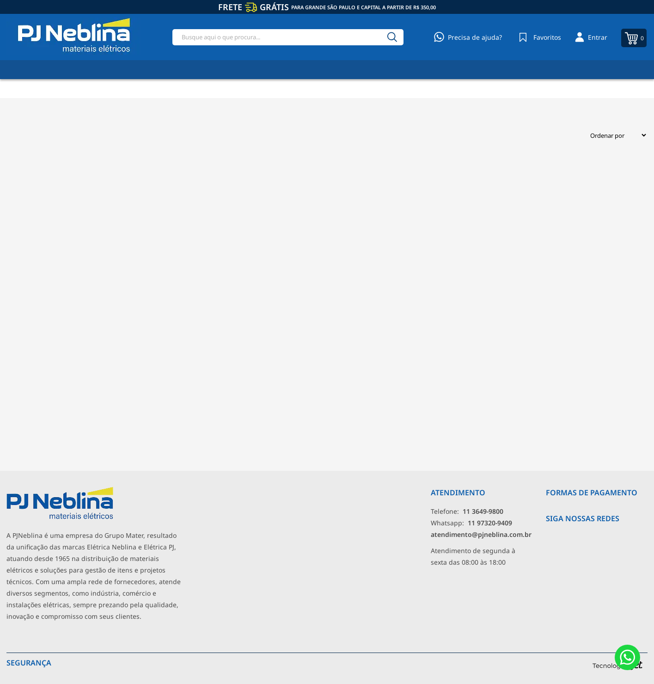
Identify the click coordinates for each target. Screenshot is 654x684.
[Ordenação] (614, 135)
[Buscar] (392, 37)
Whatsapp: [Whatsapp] (471, 523)
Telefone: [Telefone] (467, 511)
